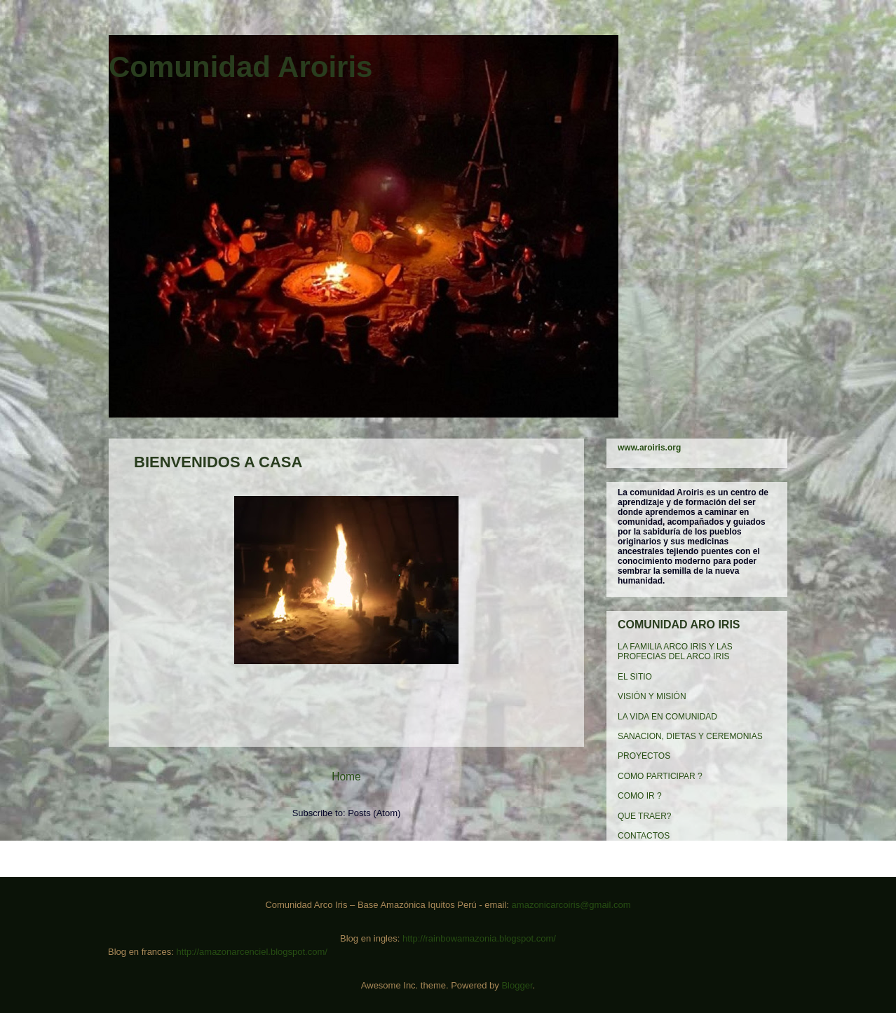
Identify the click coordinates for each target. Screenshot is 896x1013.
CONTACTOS (644, 836)
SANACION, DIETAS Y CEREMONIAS (690, 736)
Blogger (516, 985)
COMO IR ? (640, 796)
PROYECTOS (644, 756)
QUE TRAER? (644, 816)
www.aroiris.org (649, 448)
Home (346, 777)
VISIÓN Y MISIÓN (652, 696)
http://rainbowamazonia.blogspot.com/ (479, 938)
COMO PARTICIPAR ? (660, 776)
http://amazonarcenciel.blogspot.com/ (252, 951)
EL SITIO (635, 677)
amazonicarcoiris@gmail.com (571, 905)
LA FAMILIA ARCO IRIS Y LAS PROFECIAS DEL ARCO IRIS (675, 651)
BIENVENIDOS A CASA (218, 462)
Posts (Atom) (374, 813)
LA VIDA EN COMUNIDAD (667, 717)
